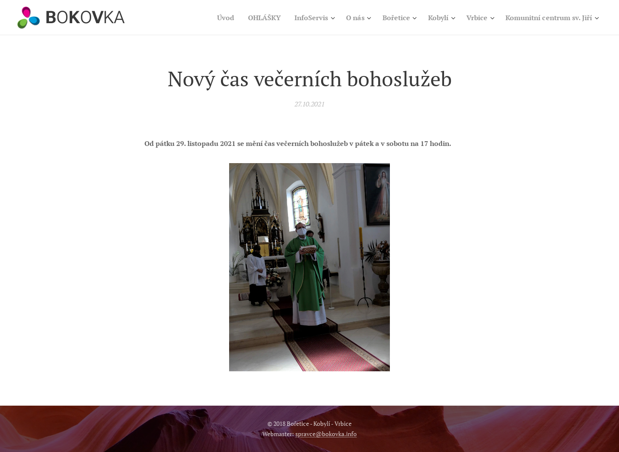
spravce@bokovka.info (326, 434)
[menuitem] (204, 17)
